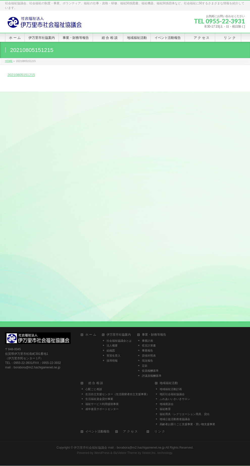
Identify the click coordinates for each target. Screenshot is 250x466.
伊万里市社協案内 (119, 334)
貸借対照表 (149, 355)
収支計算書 (149, 345)
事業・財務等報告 (154, 334)
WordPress (102, 453)
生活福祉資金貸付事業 (99, 398)
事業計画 (147, 340)
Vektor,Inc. (149, 453)
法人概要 (112, 345)
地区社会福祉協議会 (172, 394)
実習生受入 (113, 355)
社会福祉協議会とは (119, 340)
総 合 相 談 (95, 383)
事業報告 (147, 350)
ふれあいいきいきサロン (175, 398)
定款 (144, 365)
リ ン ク (159, 431)
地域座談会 (166, 403)
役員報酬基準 (150, 370)
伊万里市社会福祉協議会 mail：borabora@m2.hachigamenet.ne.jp (119, 447)
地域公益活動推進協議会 (175, 419)
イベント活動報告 (97, 431)
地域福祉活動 (169, 383)
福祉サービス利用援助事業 (102, 403)
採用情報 (112, 360)
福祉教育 (165, 409)
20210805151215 (21, 75)
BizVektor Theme (125, 453)
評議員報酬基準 (151, 375)
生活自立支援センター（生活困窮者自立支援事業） (117, 394)
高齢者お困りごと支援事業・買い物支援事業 (187, 424)
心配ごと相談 (93, 389)
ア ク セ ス (130, 431)
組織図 (111, 350)
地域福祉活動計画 (171, 389)
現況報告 (147, 360)
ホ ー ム (90, 334)
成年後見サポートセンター (102, 409)
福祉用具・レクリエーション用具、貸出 (185, 414)
